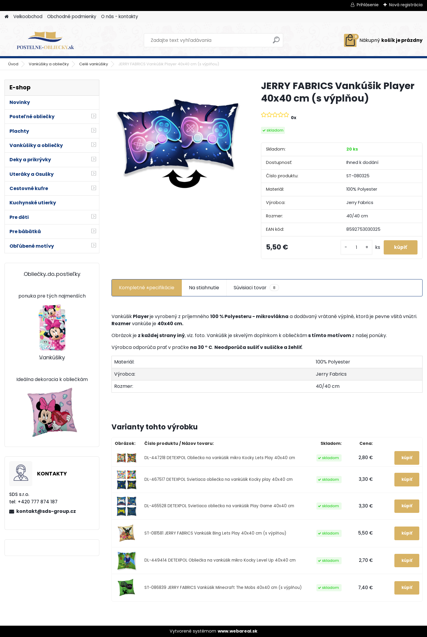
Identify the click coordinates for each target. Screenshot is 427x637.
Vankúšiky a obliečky (49, 64)
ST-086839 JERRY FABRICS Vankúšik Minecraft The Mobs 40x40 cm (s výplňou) (223, 588)
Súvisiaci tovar (256, 287)
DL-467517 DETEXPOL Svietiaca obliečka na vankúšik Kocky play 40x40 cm (218, 479)
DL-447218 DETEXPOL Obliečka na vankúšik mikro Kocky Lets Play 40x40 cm (219, 458)
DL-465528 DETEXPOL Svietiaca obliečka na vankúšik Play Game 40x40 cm (219, 506)
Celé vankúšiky (93, 64)
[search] (276, 42)
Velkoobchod (27, 16)
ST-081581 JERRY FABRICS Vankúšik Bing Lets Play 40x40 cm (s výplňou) (215, 533)
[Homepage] (6, 17)
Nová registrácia (406, 5)
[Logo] (45, 40)
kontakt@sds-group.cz (46, 511)
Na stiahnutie (204, 287)
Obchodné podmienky (71, 16)
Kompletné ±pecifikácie (146, 287)
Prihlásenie (368, 5)
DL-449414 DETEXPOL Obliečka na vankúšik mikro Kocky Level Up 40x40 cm (220, 560)
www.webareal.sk (237, 631)
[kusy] (353, 247)
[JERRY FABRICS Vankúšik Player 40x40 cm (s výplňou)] (176, 136)
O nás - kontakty (119, 16)
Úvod (13, 64)
